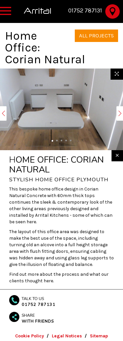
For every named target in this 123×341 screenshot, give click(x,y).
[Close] (117, 155)
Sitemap (99, 336)
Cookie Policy (29, 336)
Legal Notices (67, 336)
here (48, 281)
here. (32, 222)
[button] (3, 113)
